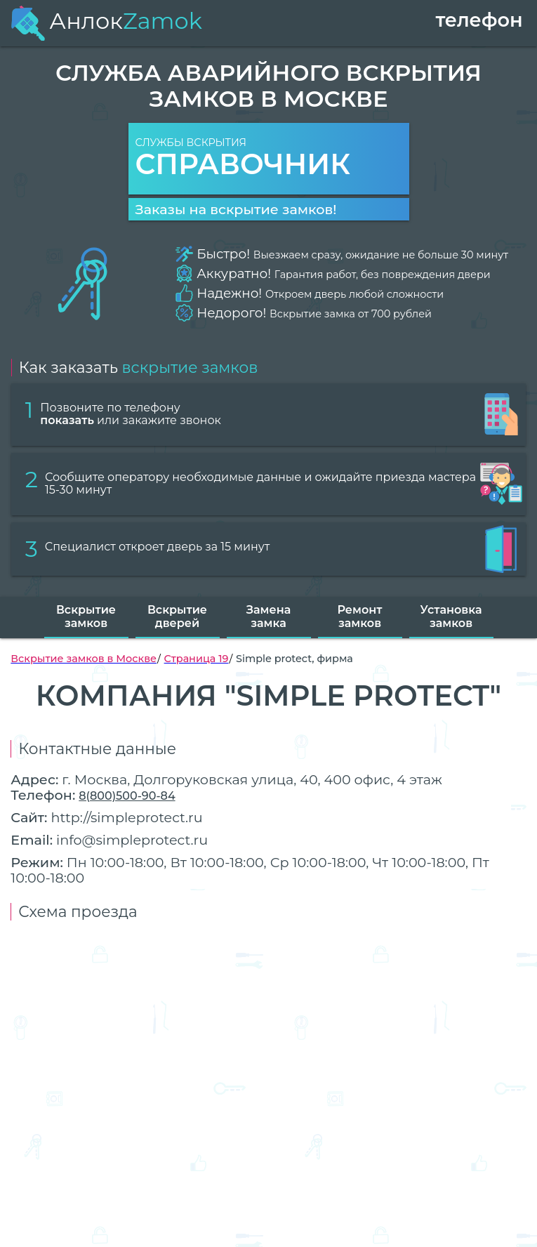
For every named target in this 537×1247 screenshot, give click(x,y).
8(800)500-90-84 (127, 796)
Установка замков (451, 616)
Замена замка (268, 616)
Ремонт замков (360, 616)
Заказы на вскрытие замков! (236, 209)
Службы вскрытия (268, 159)
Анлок (106, 20)
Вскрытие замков (86, 616)
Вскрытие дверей (177, 616)
